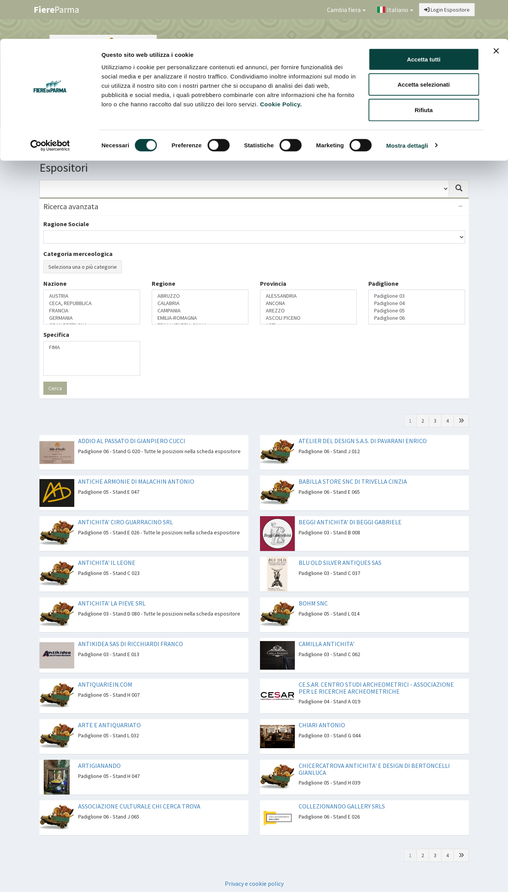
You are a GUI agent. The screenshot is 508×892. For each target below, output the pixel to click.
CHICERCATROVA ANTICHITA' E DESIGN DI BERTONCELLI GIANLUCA (374, 769)
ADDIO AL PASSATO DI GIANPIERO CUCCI (131, 441)
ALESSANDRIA (308, 296)
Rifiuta (424, 71)
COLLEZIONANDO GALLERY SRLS (342, 806)
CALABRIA (200, 303)
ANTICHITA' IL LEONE (106, 562)
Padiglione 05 (416, 310)
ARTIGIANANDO (99, 765)
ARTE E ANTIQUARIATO (109, 725)
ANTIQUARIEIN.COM (105, 684)
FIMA (91, 347)
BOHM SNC (313, 603)
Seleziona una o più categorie (82, 266)
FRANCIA (91, 310)
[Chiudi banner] (496, 12)
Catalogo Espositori (388, 138)
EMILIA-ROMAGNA (200, 318)
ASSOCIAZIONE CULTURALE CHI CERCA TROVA (139, 806)
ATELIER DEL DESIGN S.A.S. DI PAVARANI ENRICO (363, 441)
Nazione (55, 283)
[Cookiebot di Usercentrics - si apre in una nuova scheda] (50, 107)
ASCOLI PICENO (308, 318)
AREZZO (308, 310)
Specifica (56, 334)
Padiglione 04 (416, 303)
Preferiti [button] (445, 138)
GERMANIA (91, 318)
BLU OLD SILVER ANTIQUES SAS (340, 562)
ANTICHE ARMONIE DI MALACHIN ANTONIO (136, 481)
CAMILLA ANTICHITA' (326, 644)
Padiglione (383, 283)
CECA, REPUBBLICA (91, 303)
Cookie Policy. (281, 65)
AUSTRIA (91, 296)
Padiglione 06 (416, 318)
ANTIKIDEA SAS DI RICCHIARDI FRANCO (130, 644)
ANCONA (308, 303)
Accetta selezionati (423, 46)
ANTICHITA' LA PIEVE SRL (111, 603)
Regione (163, 283)
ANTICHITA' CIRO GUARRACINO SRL (125, 522)
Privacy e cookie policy (254, 883)
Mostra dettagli (407, 106)
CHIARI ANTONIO (322, 725)
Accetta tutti (424, 20)
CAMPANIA (200, 310)
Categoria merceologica (78, 254)
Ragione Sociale (66, 224)
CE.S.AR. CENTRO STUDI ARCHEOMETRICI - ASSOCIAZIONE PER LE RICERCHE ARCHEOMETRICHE (376, 688)
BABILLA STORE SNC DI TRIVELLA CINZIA (353, 481)
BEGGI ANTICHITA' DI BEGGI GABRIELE (350, 522)
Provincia (273, 283)
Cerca (55, 388)
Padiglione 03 (416, 296)
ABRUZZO (200, 296)
